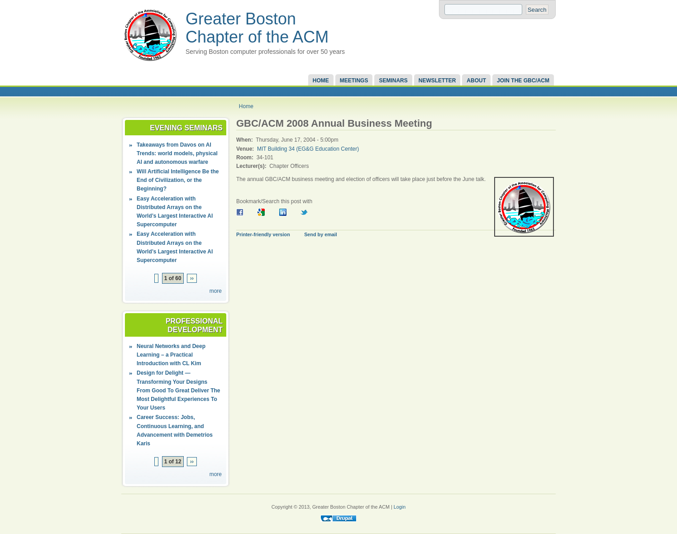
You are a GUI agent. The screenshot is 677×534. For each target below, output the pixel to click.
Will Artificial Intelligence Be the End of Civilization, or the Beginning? (178, 180)
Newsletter (437, 80)
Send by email (320, 234)
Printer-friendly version (263, 234)
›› (192, 278)
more (216, 291)
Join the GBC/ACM (523, 80)
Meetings (354, 80)
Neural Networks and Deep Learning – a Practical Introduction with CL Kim (171, 355)
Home (321, 80)
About (476, 80)
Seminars (393, 80)
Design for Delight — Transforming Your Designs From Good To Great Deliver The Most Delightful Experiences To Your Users (178, 390)
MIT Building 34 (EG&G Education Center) (308, 149)
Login (399, 507)
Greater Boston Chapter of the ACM (257, 28)
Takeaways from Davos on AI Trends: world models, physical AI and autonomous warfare (177, 153)
